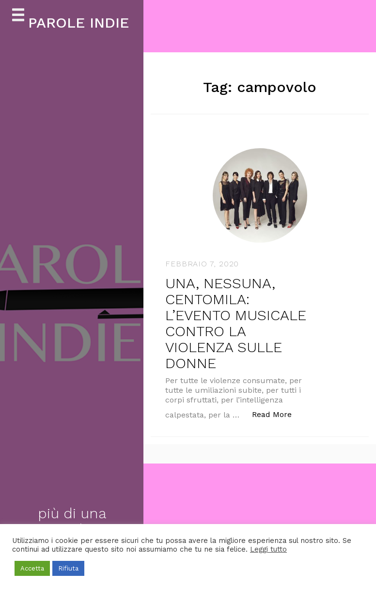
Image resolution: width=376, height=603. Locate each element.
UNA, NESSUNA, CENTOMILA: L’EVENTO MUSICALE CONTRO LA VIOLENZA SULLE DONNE (235, 323)
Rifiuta (68, 568)
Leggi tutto (268, 549)
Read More (277, 414)
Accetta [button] (32, 568)
